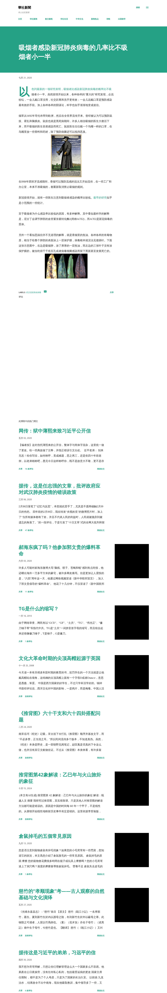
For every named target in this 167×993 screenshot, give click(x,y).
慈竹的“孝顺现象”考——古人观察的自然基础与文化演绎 (61, 894)
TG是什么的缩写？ (39, 608)
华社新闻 (33, 19)
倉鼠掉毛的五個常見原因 (45, 836)
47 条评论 (29, 530)
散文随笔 (49, 19)
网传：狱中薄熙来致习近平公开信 (55, 430)
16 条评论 (29, 469)
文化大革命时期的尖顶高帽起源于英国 (59, 658)
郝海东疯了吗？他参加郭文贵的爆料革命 (59, 550)
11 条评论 (29, 591)
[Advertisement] (64, 386)
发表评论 (28, 696)
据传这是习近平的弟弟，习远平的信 (57, 952)
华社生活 (64, 19)
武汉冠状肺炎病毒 (33, 292)
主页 (20, 19)
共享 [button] (112, 292)
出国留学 (122, 19)
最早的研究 (100, 197)
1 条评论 (28, 641)
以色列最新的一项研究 (43, 89)
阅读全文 (101, 469)
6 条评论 (28, 990)
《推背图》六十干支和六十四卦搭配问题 (59, 716)
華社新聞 (24, 7)
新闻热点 (95, 19)
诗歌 (108, 19)
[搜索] (138, 7)
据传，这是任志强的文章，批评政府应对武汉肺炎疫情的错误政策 (59, 488)
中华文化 (79, 19)
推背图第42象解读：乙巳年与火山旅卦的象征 (60, 777)
